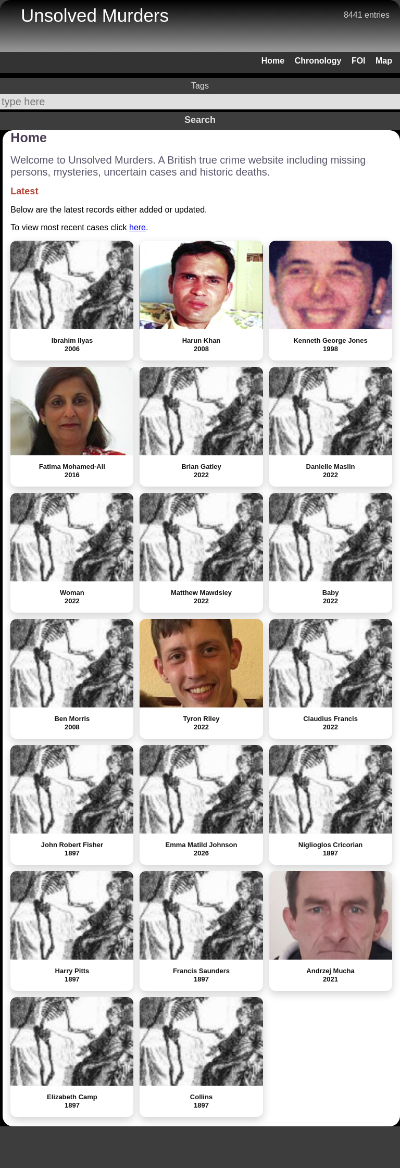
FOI (359, 60)
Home (272, 60)
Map (384, 60)
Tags (200, 85)
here (137, 227)
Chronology (318, 60)
